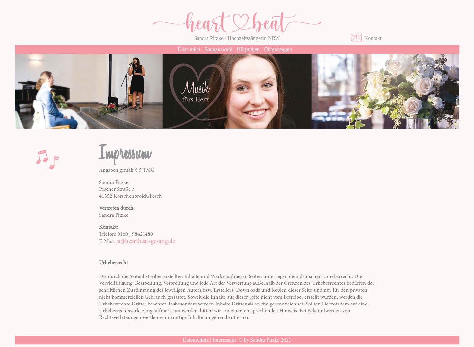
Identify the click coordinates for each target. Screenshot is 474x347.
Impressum (224, 340)
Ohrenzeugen (278, 49)
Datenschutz (196, 340)
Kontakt (372, 38)
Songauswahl (218, 49)
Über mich (189, 49)
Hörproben (248, 49)
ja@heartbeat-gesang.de (145, 241)
